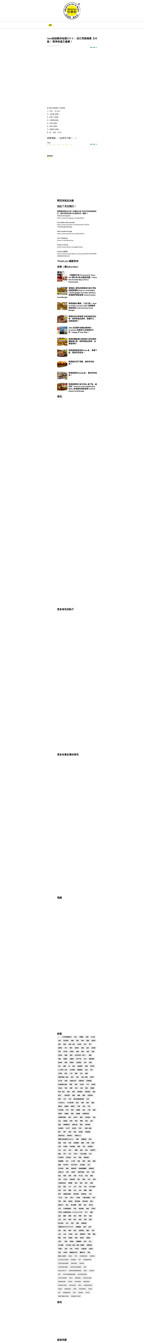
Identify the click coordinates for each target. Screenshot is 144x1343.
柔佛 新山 (125, 991)
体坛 (72, 25)
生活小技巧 (113, 998)
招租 (105, 1075)
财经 (65, 25)
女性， (109, 984)
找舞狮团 (117, 1075)
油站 (103, 1064)
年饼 (98, 980)
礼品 (98, 955)
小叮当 (99, 1031)
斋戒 (115, 1072)
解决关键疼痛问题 (118, 933)
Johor (130, 1104)
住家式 (130, 1082)
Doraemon (126, 1093)
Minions (117, 1112)
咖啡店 (99, 940)
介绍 (126, 933)
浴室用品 (120, 1064)
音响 (108, 1053)
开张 (106, 944)
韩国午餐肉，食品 (102, 911)
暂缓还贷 (121, 1068)
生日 (128, 998)
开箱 (123, 940)
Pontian (117, 1115)
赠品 (133, 1068)
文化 (114, 1024)
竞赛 (121, 936)
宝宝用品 (104, 874)
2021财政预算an (106, 871)
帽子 (98, 966)
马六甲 (107, 962)
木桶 (126, 977)
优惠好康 (122, 1057)
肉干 (106, 995)
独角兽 (99, 896)
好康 (15, 142)
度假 (105, 896)
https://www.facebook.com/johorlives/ (110, 67)
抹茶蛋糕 (115, 977)
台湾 (133, 1013)
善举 (123, 995)
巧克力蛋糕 (122, 988)
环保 (105, 922)
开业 (128, 940)
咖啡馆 (105, 940)
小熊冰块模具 (125, 1031)
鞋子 (133, 1031)
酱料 (123, 929)
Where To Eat (114, 1130)
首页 (11, 25)
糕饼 (125, 900)
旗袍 (98, 988)
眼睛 (103, 1050)
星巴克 (130, 1039)
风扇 (129, 896)
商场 (128, 995)
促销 (110, 889)
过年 (120, 907)
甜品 (103, 1020)
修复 (126, 1042)
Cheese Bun (122, 1090)
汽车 (103, 988)
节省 (108, 933)
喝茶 (110, 918)
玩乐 (103, 1024)
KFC (98, 1108)
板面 (126, 871)
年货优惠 (111, 980)
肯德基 (117, 944)
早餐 (128, 1068)
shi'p (113, 1123)
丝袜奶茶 (111, 1013)
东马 (124, 893)
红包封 (121, 918)
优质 (123, 1061)
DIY (33, 142)
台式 (128, 1013)
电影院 (110, 893)
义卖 (98, 1053)
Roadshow (127, 1119)
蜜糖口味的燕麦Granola (104, 973)
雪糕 (130, 1046)
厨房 (121, 885)
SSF (98, 1126)
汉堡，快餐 (123, 911)
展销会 (52, 25)
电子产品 (117, 893)
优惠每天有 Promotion (104, 1061)
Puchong (111, 1119)
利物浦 (104, 955)
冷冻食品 (126, 951)
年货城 (104, 980)
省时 (106, 1006)
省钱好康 (112, 1002)
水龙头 (104, 1013)
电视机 (104, 893)
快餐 (133, 944)
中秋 (110, 1082)
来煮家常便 (125, 947)
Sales (99, 1123)
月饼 (132, 1064)
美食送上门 (117, 969)
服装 (103, 900)
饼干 (129, 878)
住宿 (98, 1086)
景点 (116, 936)
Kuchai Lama (121, 1108)
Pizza (109, 1115)
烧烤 (133, 995)
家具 (133, 925)
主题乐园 (122, 1082)
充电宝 (110, 885)
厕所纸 (116, 882)
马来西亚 (99, 962)
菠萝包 (99, 882)
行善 (113, 1042)
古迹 (125, 904)
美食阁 (120, 966)
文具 (119, 1024)
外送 (124, 1020)
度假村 (110, 896)
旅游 (44, 25)
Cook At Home (102, 1093)
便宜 (98, 878)
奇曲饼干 (131, 984)
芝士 (129, 1075)
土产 (108, 1020)
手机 (125, 1009)
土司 (114, 1020)
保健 (111, 874)
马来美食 (126, 958)
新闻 (24, 25)
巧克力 (114, 988)
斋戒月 (121, 1072)
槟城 (103, 878)
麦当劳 (113, 962)
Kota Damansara (108, 1108)
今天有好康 (109, 936)
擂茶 (120, 951)
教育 (98, 933)
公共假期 (111, 904)
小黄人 (110, 1031)
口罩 (128, 944)
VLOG (126, 1126)
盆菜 (120, 984)
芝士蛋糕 (99, 1079)
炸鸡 (103, 1072)
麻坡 (120, 958)
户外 (126, 918)
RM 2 (118, 1119)
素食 (123, 1013)
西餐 (129, 1024)
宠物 (116, 885)
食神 (108, 1009)
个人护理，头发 (101, 904)
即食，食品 (100, 925)
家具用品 (106, 929)
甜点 (98, 1020)
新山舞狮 (112, 1039)
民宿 (108, 977)
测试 (121, 882)
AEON (109, 1090)
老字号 (114, 951)
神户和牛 (104, 998)
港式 (112, 900)
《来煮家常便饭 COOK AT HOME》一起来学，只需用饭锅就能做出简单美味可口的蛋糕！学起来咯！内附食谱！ (71, 1238)
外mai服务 (131, 1020)
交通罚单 (129, 929)
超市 (126, 882)
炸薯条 (109, 1072)
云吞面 (109, 1068)
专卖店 (104, 1086)
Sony (129, 1123)
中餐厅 (99, 1082)
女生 (98, 984)
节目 (103, 933)
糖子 (125, 1017)
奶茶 (132, 977)
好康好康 (120, 914)
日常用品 (107, 991)
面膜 (98, 977)
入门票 (112, 995)
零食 (115, 955)
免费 (116, 973)
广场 (110, 907)
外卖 (119, 1020)
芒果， (119, 962)
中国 (105, 1082)
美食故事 (126, 966)
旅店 (125, 955)
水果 (98, 1013)
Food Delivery (102, 1097)
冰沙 (124, 878)
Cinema (131, 1090)
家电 (107, 925)
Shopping (121, 1123)
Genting (113, 1097)
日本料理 (99, 991)
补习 (105, 882)
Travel (119, 1126)
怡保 (129, 1050)
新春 (103, 1035)
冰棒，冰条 (110, 878)
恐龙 (123, 944)
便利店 (132, 874)
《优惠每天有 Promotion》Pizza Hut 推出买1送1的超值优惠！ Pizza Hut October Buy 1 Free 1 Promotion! (121, 112)
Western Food (102, 1130)
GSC (124, 1101)
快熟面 (105, 947)
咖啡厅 (112, 940)
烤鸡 (111, 944)
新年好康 (124, 1035)
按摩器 (120, 871)
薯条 (130, 1009)
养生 (114, 1050)
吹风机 (99, 889)
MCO (109, 1112)
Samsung (106, 1123)
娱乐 (79, 25)
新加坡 (109, 1035)
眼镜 (108, 1050)
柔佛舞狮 (99, 995)
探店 (120, 1017)
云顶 (103, 1068)
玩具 (98, 1024)
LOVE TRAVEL (101, 1112)
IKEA (124, 1104)
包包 (98, 874)
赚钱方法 (121, 1086)
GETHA (120, 1097)
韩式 (111, 911)
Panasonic (101, 1115)
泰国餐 (109, 1017)
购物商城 (118, 904)
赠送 (98, 1072)
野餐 (119, 1050)
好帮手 (131, 911)
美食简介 (108, 969)
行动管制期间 (106, 1042)
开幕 (117, 940)
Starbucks (105, 1126)
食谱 (103, 1009)
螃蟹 (115, 984)
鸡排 (125, 922)
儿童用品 (117, 896)
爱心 (114, 871)
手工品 (120, 1009)
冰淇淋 (118, 878)
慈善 (105, 889)
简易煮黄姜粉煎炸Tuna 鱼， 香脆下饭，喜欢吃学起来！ (121, 185)
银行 (114, 1053)
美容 (108, 966)
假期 (112, 929)
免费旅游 (122, 973)
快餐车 (99, 947)
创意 (132, 885)
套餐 (130, 1017)
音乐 (103, 1053)
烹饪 (125, 984)
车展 (98, 885)
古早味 (99, 907)
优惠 (31, 25)
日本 (129, 988)
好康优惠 (127, 914)
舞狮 (124, 1024)
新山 (106, 1039)
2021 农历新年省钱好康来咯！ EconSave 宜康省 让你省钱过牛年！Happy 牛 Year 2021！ (120, 163)
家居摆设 (118, 925)
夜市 (124, 1050)
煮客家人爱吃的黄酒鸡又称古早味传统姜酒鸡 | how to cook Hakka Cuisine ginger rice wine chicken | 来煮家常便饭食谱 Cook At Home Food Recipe (115, 126)
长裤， (99, 1075)
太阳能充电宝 (101, 1017)
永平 (106, 1057)
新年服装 (116, 1035)
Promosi (125, 1115)
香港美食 (122, 1028)
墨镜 (121, 977)
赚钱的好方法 (112, 1086)
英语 (129, 1053)
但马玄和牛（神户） (119, 889)
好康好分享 (112, 914)
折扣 (124, 1075)
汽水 (108, 988)
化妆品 (99, 922)
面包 (129, 973)
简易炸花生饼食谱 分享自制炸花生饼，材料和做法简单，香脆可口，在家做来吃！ (121, 152)
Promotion (101, 1119)
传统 (126, 885)
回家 (110, 922)
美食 (37, 25)
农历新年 (129, 980)
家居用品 (126, 925)
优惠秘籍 (117, 1061)
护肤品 (132, 918)
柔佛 (119, 991)
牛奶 (123, 980)
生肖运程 (99, 1002)
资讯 (18, 25)
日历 (113, 991)
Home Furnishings (114, 1104)
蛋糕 (129, 889)
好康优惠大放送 (101, 918)
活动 (115, 922)
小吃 (129, 1028)
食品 (98, 1009)
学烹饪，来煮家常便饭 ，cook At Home (109, 1046)
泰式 (115, 1017)
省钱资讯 (130, 1002)
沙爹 (117, 995)
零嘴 (120, 955)
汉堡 (116, 911)
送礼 (117, 1013)
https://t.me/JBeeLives (104, 74)
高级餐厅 (119, 900)
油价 (128, 1061)
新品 (130, 1035)
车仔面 (104, 885)
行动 (98, 1042)
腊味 (111, 947)
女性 (103, 984)
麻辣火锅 (113, 958)
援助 (126, 1064)
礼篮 (133, 951)
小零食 (117, 1031)
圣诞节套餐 (120, 1006)
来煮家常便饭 (101, 951)
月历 (98, 1068)
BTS (115, 1090)
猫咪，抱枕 (127, 962)
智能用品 (128, 1079)
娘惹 (117, 980)
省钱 (106, 1002)
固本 (105, 907)
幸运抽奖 (120, 1042)
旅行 (130, 955)
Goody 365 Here (114, 1101)
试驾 (114, 1009)
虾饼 (98, 1028)
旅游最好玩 (105, 958)
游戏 (108, 1064)
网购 (108, 1024)
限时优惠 (115, 1028)
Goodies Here (102, 1101)
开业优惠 (99, 944)
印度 (124, 1053)
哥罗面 (131, 900)
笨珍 (121, 874)
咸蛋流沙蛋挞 (106, 1028)
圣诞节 (112, 1006)
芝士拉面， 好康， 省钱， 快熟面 (114, 1079)
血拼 (98, 1050)
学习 (24, 142)
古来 (130, 904)
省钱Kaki (100, 1006)
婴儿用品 (99, 1057)
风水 (98, 900)
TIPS (113, 1126)
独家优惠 (130, 893)
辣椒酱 (117, 947)
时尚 (127, 1006)
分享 (124, 896)
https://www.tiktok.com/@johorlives (109, 81)
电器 (98, 893)
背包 (116, 874)
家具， (99, 929)
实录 (132, 1006)
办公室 (132, 871)
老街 (108, 951)
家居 (59, 25)
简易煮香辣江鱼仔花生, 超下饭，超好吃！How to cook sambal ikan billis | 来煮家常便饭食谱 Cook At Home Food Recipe (121, 221)
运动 (115, 1068)
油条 (98, 1064)
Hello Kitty (101, 1104)
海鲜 (125, 907)
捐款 (131, 936)
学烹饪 (132, 1042)
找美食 (110, 1075)
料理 (110, 955)
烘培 (115, 918)
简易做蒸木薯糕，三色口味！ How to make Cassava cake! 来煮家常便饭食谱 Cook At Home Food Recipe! (121, 140)
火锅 (120, 922)
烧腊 (98, 998)
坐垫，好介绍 (101, 1090)
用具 (111, 1057)
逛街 (115, 907)
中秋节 (116, 1082)
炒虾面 (132, 882)
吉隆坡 (131, 922)
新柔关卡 (99, 1039)
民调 (103, 977)
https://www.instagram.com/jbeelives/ (109, 52)
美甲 (103, 966)
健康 (117, 929)
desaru (112, 1093)
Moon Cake (126, 1112)
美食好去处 (100, 969)
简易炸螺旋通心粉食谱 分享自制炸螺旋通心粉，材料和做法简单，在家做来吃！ (121, 175)
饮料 (119, 1053)
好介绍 (10, 142)
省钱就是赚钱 (121, 1002)
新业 (124, 1039)
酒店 (126, 936)
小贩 (105, 1031)
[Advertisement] (116, 303)
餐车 (110, 882)
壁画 (126, 874)
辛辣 (98, 1035)
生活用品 (121, 998)
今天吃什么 (100, 936)
